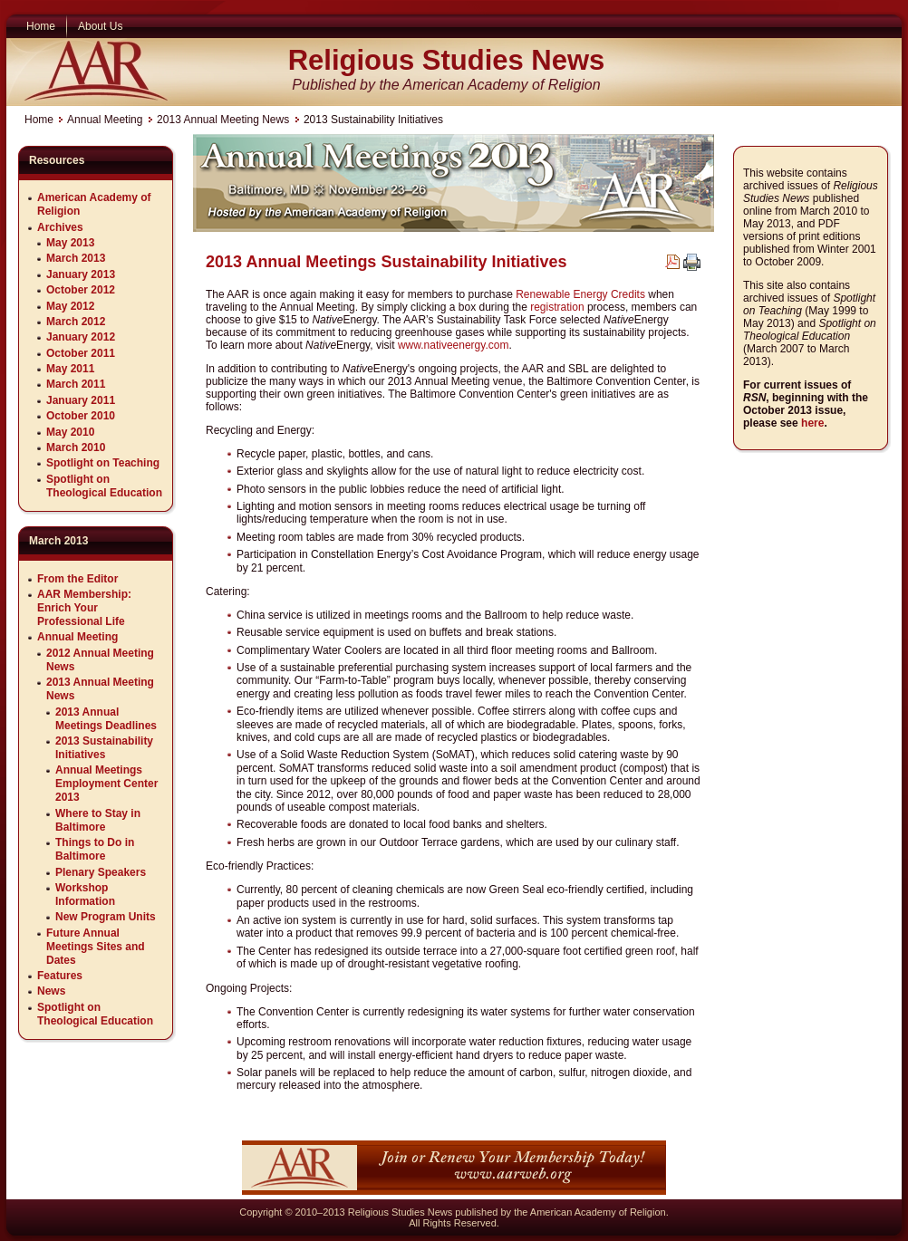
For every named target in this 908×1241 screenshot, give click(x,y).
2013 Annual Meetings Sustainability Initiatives (386, 262)
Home (38, 119)
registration (557, 307)
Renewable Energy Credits (580, 294)
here (812, 423)
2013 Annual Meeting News (223, 119)
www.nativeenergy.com (453, 345)
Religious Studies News (446, 60)
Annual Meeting (104, 119)
